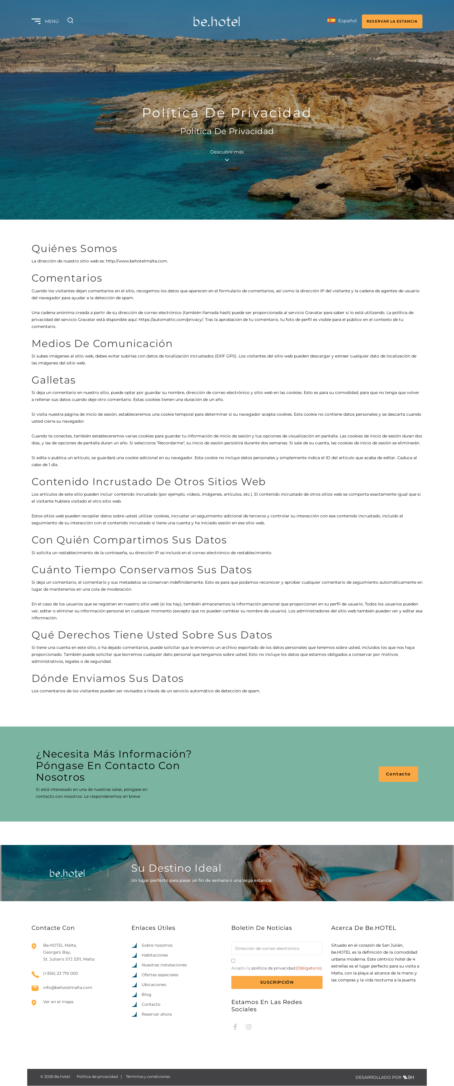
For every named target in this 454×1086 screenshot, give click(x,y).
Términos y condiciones (148, 1076)
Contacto (399, 774)
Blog (146, 994)
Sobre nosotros (157, 945)
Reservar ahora (157, 1014)
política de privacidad (273, 968)
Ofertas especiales (160, 975)
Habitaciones (155, 955)
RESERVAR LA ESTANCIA (391, 20)
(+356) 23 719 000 (60, 974)
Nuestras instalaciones (164, 965)
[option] (416, 1080)
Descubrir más (227, 155)
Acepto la (276, 968)
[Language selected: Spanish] (337, 21)
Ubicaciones (154, 985)
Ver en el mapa (58, 1002)
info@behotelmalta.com (67, 988)
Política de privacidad (97, 1076)
